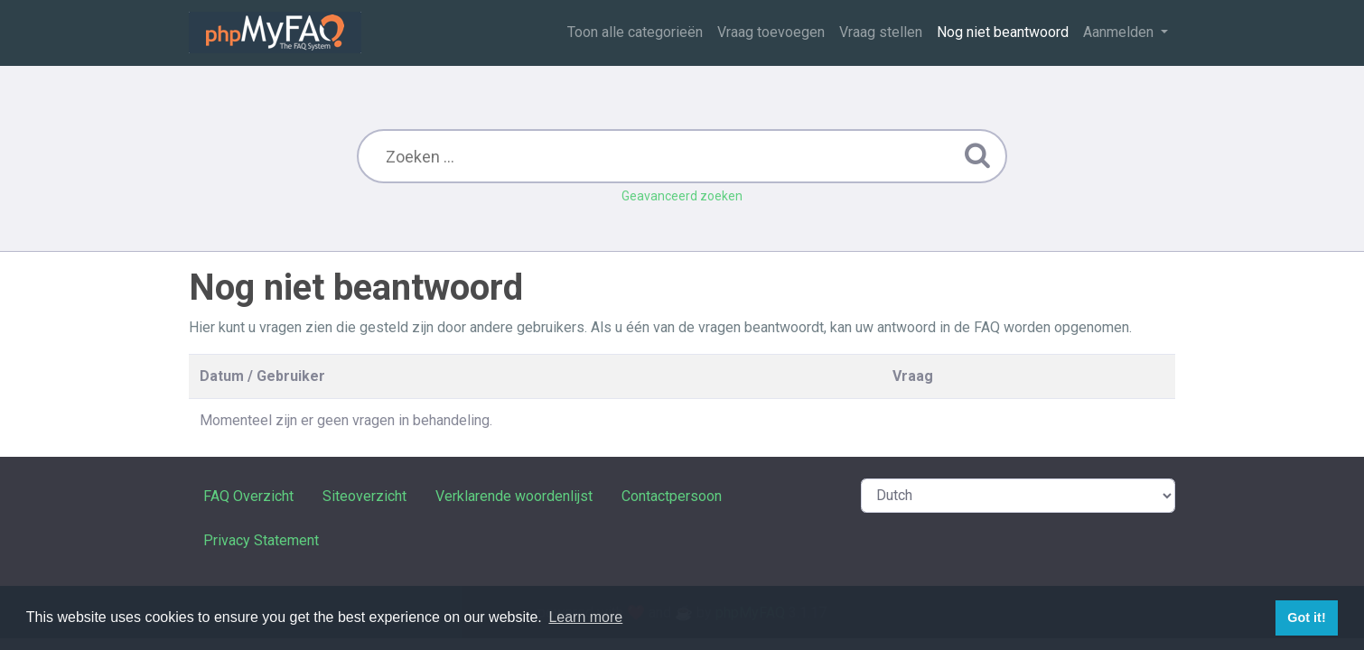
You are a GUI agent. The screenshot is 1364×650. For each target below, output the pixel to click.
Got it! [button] (1306, 617)
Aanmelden (1120, 32)
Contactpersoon (671, 496)
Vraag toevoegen (771, 32)
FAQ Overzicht (248, 496)
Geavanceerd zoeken (682, 196)
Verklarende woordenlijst (514, 496)
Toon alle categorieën (635, 32)
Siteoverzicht (364, 496)
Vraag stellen (880, 32)
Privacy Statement (261, 540)
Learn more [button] (585, 617)
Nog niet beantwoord (1003, 32)
